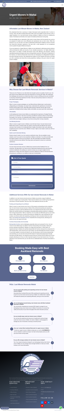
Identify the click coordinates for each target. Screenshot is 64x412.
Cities (14, 18)
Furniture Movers (14, 389)
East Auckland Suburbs (31, 397)
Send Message (32, 185)
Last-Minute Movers (14, 403)
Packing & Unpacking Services (15, 397)
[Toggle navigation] (62, 5)
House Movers (13, 387)
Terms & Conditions (57, 410)
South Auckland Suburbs (31, 399)
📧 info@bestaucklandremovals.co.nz (41, 1)
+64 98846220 (45, 330)
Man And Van (13, 394)
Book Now (32, 277)
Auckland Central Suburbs (32, 389)
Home (10, 18)
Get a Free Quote (5, 408)
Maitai (17, 18)
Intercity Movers (14, 400)
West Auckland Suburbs (31, 394)
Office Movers (13, 392)
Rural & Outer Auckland (31, 401)
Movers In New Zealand (31, 387)
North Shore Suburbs (31, 392)
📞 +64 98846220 (56, 1)
